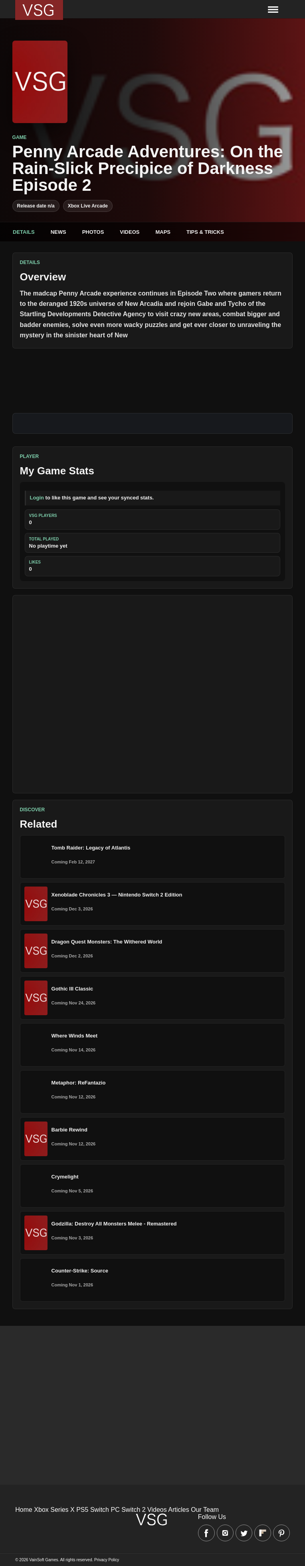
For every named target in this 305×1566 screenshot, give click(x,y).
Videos (129, 232)
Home (23, 1509)
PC (115, 1509)
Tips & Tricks (205, 232)
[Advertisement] (152, 694)
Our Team (205, 1509)
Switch (99, 1509)
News (58, 232)
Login (37, 498)
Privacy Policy (106, 1560)
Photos (93, 232)
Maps (162, 232)
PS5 (82, 1509)
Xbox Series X (54, 1509)
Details (24, 232)
